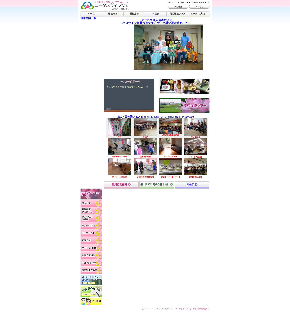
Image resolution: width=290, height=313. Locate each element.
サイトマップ (186, 309)
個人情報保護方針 (202, 309)
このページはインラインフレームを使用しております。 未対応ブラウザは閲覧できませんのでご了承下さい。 (129, 95)
